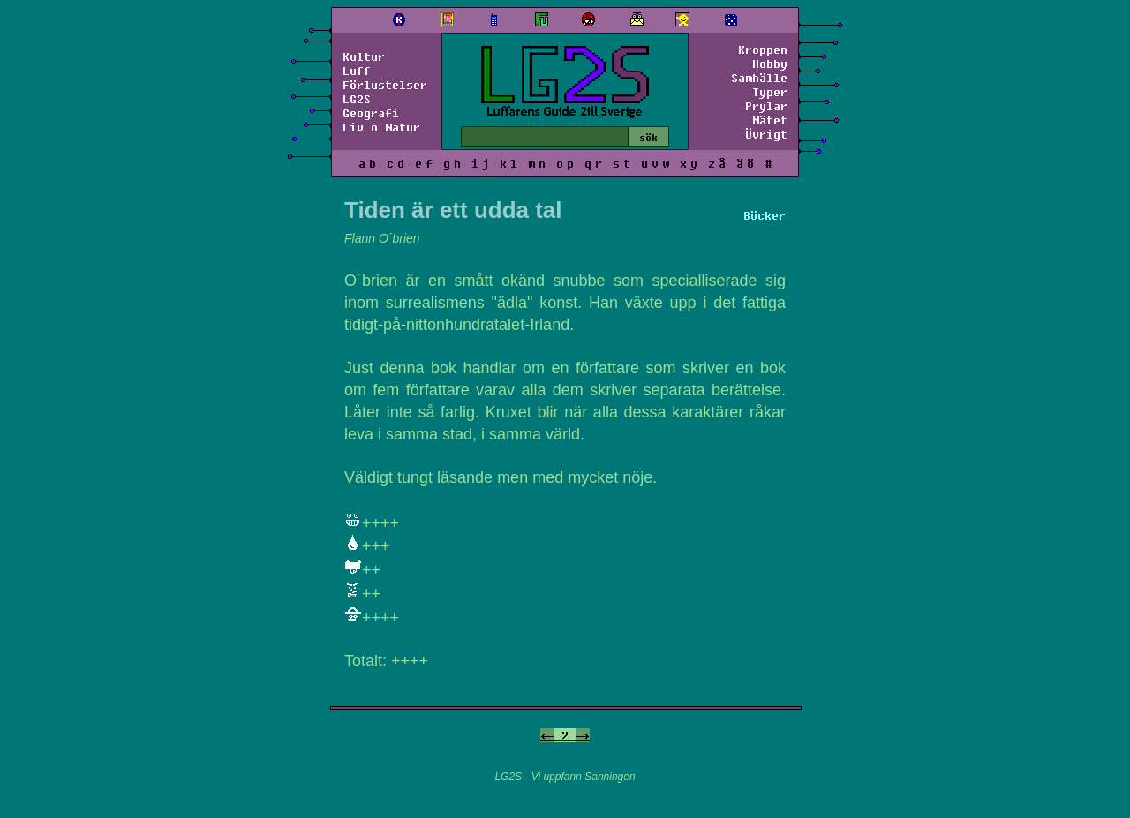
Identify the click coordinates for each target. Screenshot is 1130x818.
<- (547, 735)
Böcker (764, 215)
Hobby (769, 63)
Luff (357, 71)
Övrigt (766, 134)
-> (583, 735)
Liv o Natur (381, 127)
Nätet (769, 120)
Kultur (364, 56)
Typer (769, 92)
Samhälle (759, 78)
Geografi (371, 113)
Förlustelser (385, 85)
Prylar (766, 106)
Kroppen (762, 49)
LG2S (357, 99)
